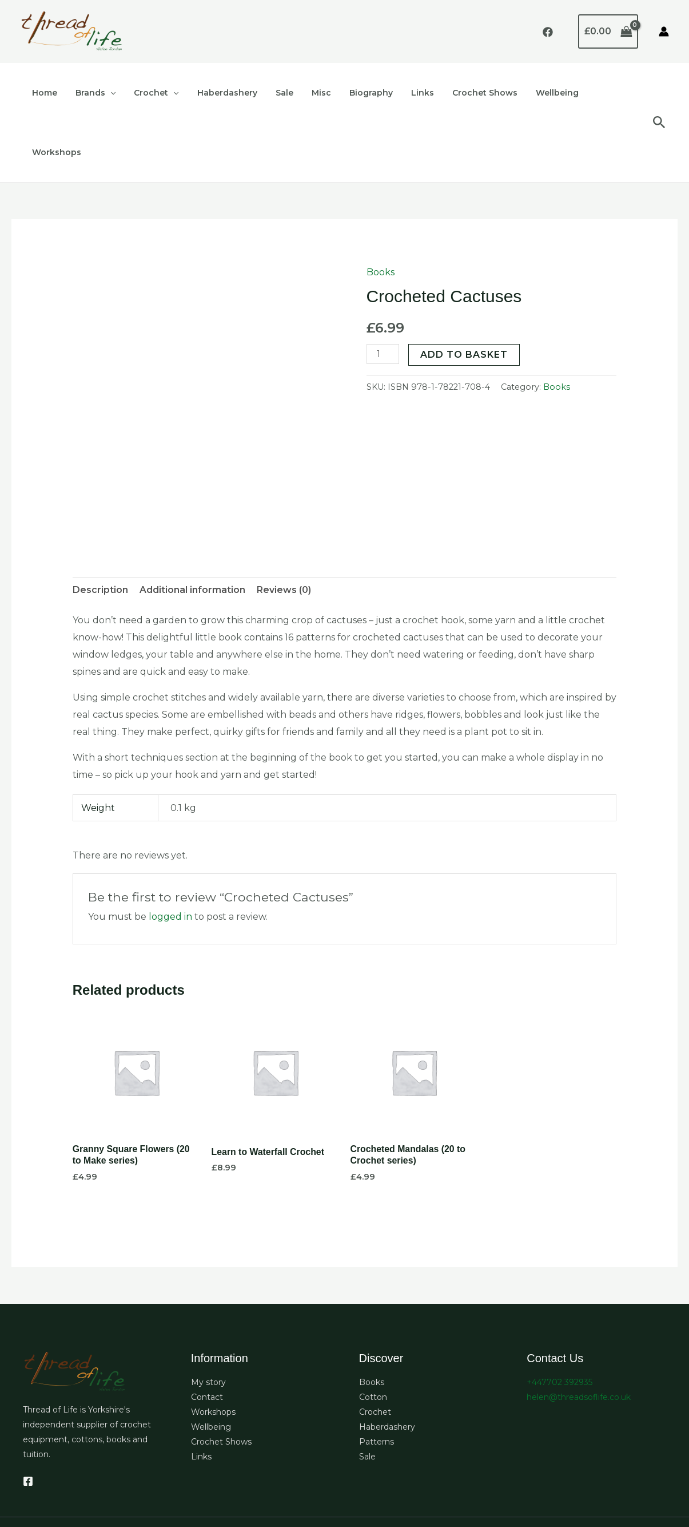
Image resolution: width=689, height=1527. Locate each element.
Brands (92, 92)
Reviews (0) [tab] (284, 530)
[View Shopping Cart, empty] (608, 31)
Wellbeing (535, 93)
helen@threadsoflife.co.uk (579, 1338)
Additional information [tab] (192, 530)
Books (381, 212)
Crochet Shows (465, 93)
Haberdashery (219, 93)
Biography (356, 93)
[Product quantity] (383, 294)
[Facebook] (548, 32)
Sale (274, 93)
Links (405, 93)
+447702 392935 (559, 1323)
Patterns (376, 1383)
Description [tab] (100, 530)
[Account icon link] (664, 31)
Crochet (150, 92)
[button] (107, 92)
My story (208, 1323)
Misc (308, 93)
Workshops (597, 93)
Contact (207, 1338)
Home (43, 93)
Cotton (373, 1338)
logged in (170, 857)
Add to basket (464, 295)
